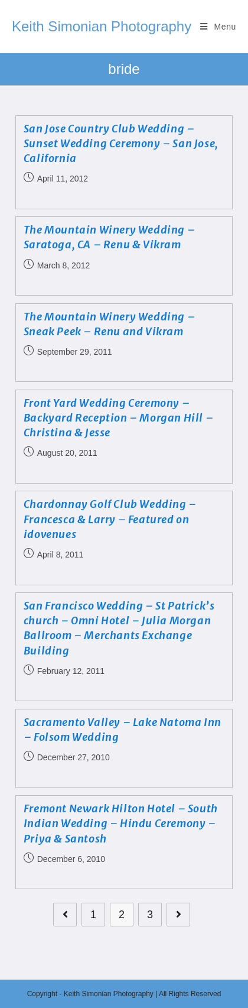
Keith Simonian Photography (101, 26)
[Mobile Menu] (218, 26)
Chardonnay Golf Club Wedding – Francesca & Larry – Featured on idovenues (110, 518)
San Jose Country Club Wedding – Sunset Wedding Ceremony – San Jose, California (121, 143)
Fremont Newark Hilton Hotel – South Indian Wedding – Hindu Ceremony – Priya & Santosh (121, 823)
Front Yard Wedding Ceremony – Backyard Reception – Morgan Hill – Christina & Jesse (118, 417)
